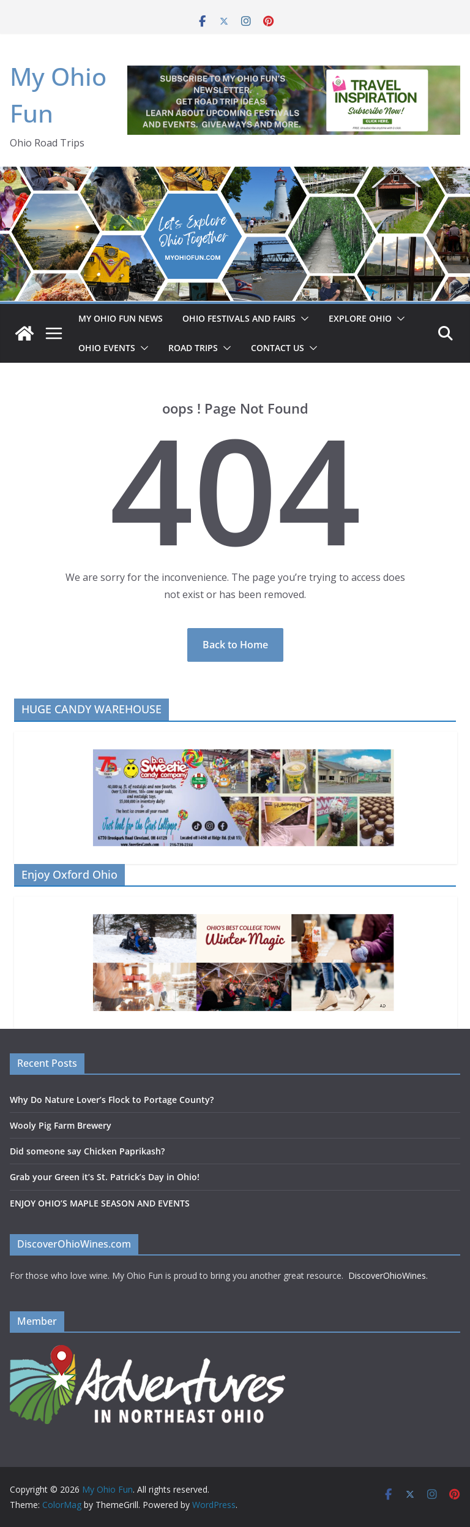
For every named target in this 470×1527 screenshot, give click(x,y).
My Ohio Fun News (120, 318)
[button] (302, 318)
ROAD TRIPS (193, 348)
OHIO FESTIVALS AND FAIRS (239, 318)
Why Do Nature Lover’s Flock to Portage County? (112, 1099)
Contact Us (277, 348)
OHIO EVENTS (106, 348)
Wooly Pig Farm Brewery (60, 1125)
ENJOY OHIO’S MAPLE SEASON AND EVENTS (100, 1203)
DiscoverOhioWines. (389, 1275)
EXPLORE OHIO (360, 318)
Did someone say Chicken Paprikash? (87, 1151)
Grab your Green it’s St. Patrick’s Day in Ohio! (105, 1177)
